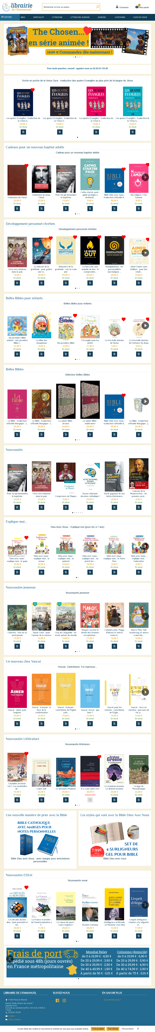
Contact (10, 1016)
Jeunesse (102, 17)
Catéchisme (120, 17)
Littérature (57, 17)
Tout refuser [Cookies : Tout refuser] (113, 1029)
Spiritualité (38, 17)
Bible (23, 17)
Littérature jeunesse (80, 17)
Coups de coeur (140, 17)
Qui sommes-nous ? (112, 1000)
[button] (8, 44)
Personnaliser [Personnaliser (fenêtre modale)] (128, 1029)
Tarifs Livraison (13, 1019)
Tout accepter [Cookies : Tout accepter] (98, 1029)
